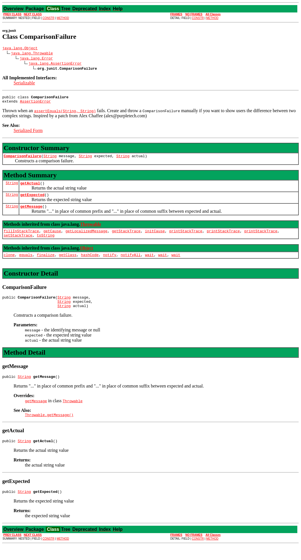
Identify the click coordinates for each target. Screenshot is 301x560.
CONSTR (48, 18)
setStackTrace (18, 242)
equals (26, 263)
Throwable (90, 230)
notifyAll (131, 263)
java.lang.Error (36, 58)
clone (9, 263)
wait (149, 263)
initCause (155, 237)
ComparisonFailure (22, 159)
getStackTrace (126, 237)
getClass (67, 263)
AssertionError (35, 103)
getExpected (32, 199)
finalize (45, 263)
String (50, 159)
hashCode (89, 263)
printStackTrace (185, 237)
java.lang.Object (20, 48)
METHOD (63, 18)
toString (45, 242)
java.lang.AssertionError (55, 64)
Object (86, 255)
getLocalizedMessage (86, 237)
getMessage (31, 212)
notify (109, 263)
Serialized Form (28, 133)
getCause (52, 237)
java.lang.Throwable (32, 53)
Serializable (24, 83)
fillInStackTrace (21, 237)
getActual (30, 187)
